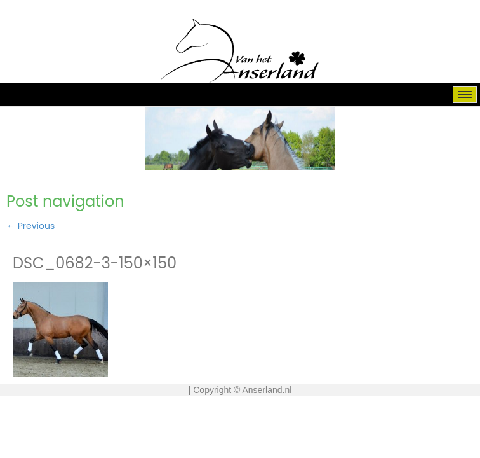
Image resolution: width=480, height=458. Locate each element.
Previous (30, 225)
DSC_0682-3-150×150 (95, 263)
